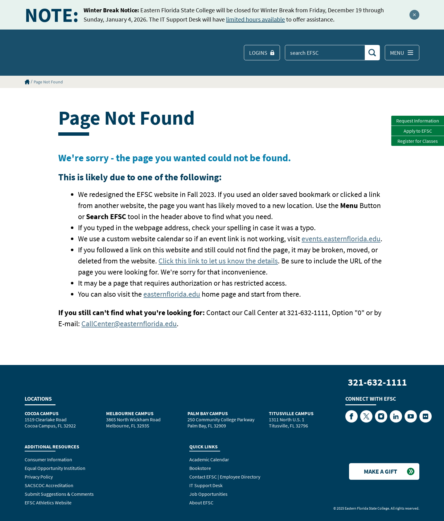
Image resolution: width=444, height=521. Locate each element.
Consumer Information (48, 459)
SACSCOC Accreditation (49, 485)
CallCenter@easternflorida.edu (129, 323)
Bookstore (200, 468)
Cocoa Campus (42, 413)
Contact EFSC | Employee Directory (224, 477)
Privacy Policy (39, 477)
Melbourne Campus (130, 413)
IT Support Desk (206, 485)
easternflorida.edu (171, 294)
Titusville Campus (291, 413)
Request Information (417, 121)
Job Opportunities (208, 494)
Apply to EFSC (418, 131)
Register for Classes (417, 141)
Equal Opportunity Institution (55, 468)
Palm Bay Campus (207, 413)
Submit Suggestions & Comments (59, 494)
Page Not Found (48, 82)
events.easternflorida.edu (341, 238)
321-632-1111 (377, 382)
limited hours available (255, 19)
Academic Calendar (209, 459)
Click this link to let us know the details (218, 261)
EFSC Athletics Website (48, 502)
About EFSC (201, 502)
